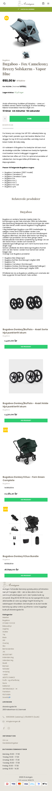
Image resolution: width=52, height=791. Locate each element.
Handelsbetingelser (10, 743)
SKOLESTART (7, 654)
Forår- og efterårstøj (11, 680)
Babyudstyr (7, 626)
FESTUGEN (6, 694)
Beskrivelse (8, 125)
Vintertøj (6, 672)
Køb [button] (29, 118)
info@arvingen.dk (13, 721)
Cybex (5, 674)
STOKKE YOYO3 (9, 623)
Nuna (5, 683)
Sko (4, 646)
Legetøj (6, 629)
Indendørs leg (8, 657)
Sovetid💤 (7, 697)
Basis (5, 637)
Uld (4, 640)
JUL (4, 651)
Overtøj (6, 643)
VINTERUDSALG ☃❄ (10, 689)
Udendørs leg (8, 660)
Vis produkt (26, 347)
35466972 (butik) (32, 717)
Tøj (4, 634)
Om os (5, 740)
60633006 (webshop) (15, 717)
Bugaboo (6, 620)
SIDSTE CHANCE (9, 677)
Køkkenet (6, 686)
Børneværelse (8, 649)
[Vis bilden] (26, 55)
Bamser (6, 666)
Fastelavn (6, 691)
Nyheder (6, 669)
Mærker (6, 617)
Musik (5, 663)
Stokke (5, 632)
